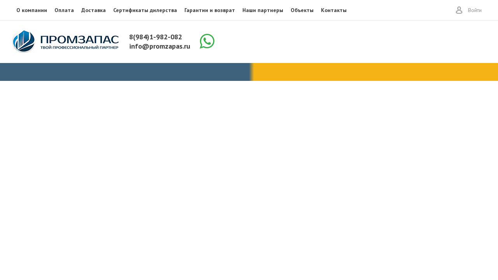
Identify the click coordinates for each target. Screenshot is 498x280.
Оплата (64, 10)
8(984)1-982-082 (155, 36)
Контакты (334, 10)
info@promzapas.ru (159, 46)
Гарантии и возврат (209, 10)
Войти (475, 10)
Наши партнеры (262, 10)
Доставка (93, 10)
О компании (31, 10)
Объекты (302, 10)
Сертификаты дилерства (145, 10)
